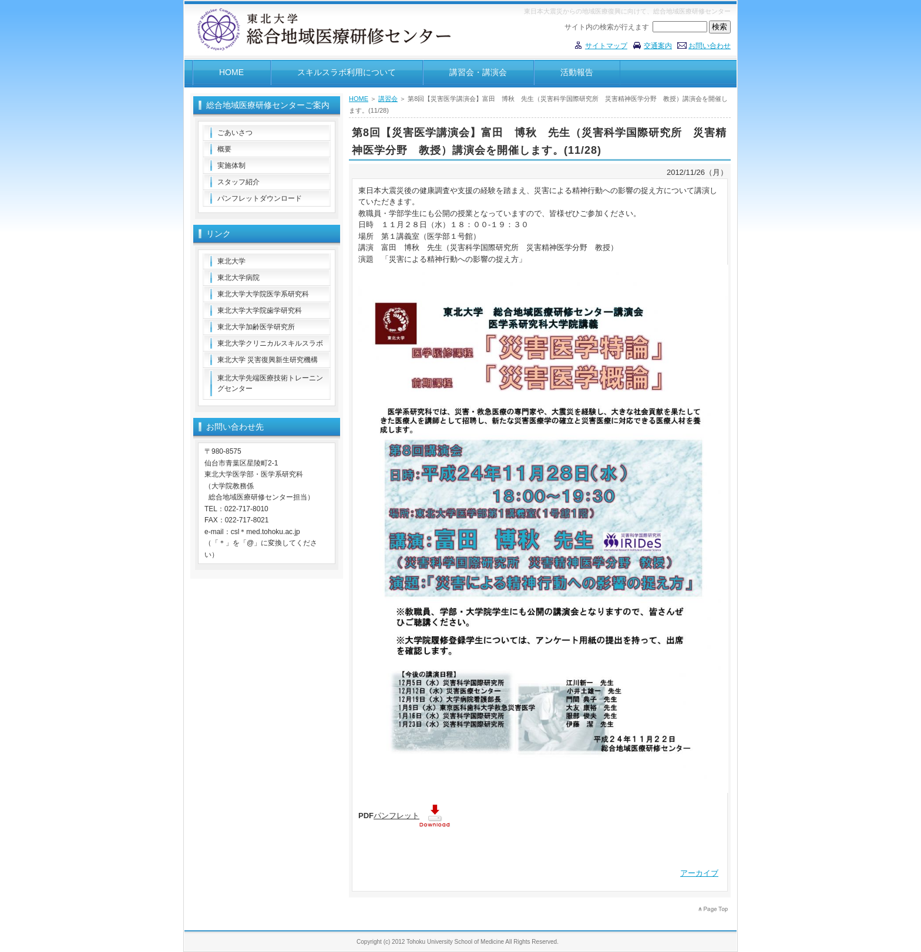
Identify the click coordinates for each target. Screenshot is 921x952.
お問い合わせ (709, 46)
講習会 (388, 98)
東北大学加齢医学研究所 (256, 327)
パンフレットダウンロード (259, 198)
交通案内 (658, 46)
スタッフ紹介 (238, 182)
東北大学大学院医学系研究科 (263, 294)
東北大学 (231, 261)
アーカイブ (699, 873)
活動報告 (576, 72)
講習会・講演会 (478, 72)
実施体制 (231, 165)
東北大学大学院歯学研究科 (259, 310)
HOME (231, 72)
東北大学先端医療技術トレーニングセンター (270, 383)
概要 (224, 149)
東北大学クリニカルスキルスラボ (270, 343)
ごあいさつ (235, 133)
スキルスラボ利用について (346, 72)
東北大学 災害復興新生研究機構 (267, 360)
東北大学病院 (238, 278)
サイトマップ (606, 46)
